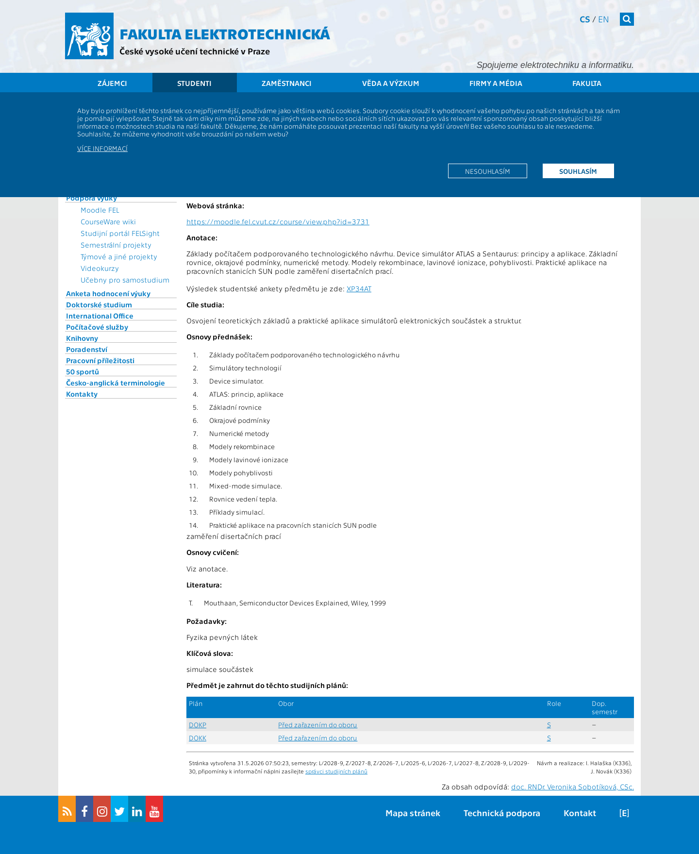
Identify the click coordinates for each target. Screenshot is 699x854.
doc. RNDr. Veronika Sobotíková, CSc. (572, 786)
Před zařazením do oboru (317, 724)
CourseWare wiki (108, 221)
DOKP (197, 724)
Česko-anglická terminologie (115, 382)
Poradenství (86, 349)
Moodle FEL (100, 209)
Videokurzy (100, 268)
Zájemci (112, 83)
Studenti (194, 83)
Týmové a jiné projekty (119, 256)
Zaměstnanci (287, 83)
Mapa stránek (412, 812)
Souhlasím (578, 171)
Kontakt (580, 812)
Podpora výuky (91, 197)
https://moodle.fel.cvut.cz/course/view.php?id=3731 (277, 221)
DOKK (197, 738)
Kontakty (82, 393)
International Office (99, 315)
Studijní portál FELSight (120, 233)
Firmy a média (495, 83)
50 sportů (82, 371)
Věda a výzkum (390, 83)
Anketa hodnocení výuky (108, 293)
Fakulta (586, 83)
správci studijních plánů (336, 771)
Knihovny (82, 338)
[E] (624, 812)
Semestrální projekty (116, 244)
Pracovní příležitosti (100, 360)
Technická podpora (502, 812)
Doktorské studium (99, 304)
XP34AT (359, 288)
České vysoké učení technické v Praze (194, 51)
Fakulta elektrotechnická (224, 33)
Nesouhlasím (487, 171)
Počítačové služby (97, 326)
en (603, 19)
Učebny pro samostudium (125, 279)
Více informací (102, 148)
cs (585, 19)
